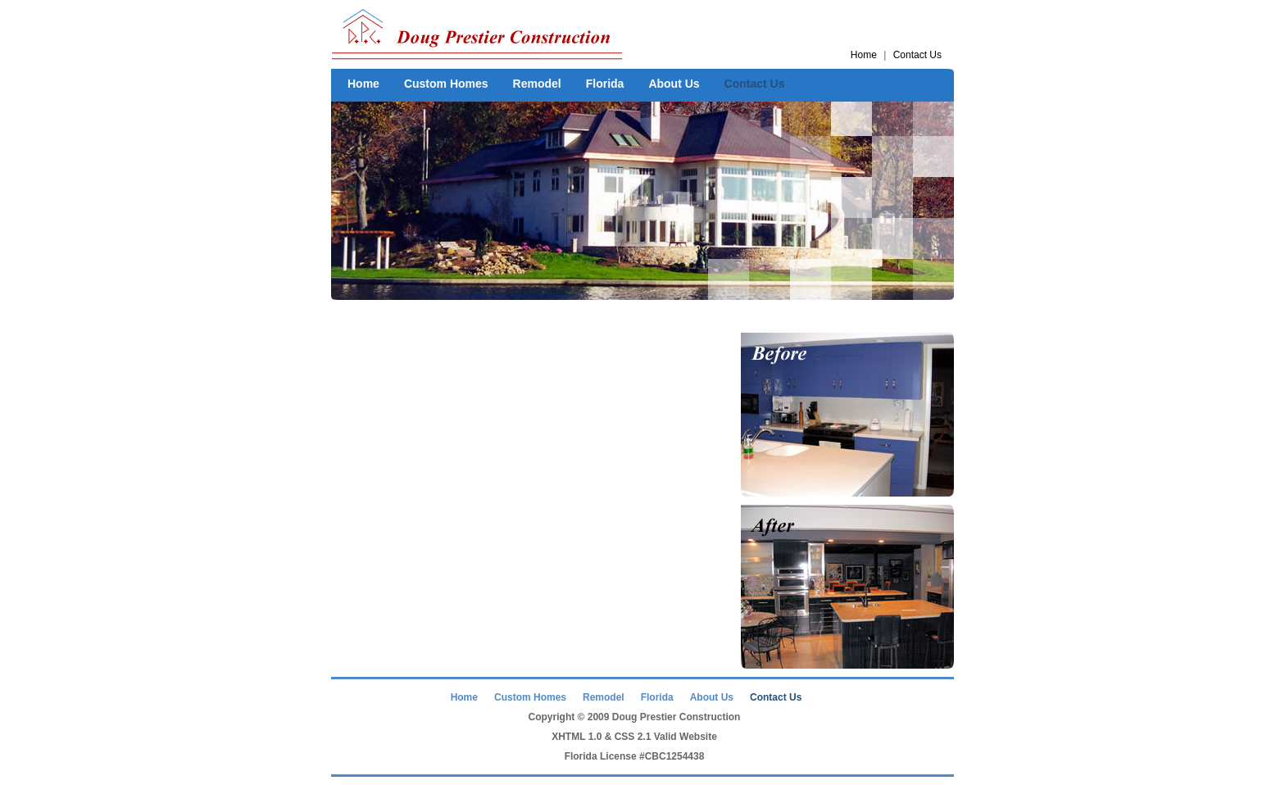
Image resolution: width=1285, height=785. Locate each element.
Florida (605, 83)
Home (864, 55)
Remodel (537, 83)
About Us (673, 83)
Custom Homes (446, 83)
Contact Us (917, 55)
